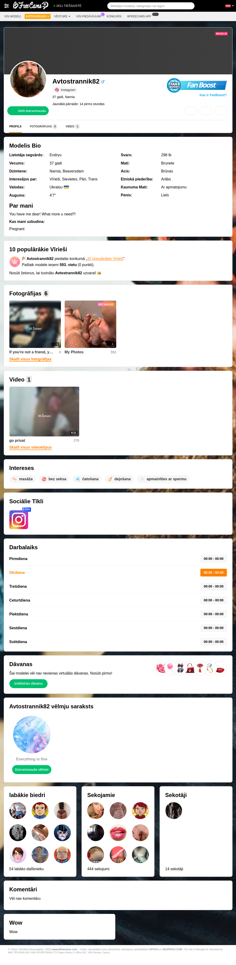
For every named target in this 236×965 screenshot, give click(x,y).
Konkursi (114, 16)
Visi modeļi (12, 16)
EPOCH (154, 949)
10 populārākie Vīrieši (105, 259)
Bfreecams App (140, 16)
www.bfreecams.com (64, 949)
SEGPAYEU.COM (172, 949)
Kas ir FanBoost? (213, 95)
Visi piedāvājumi (89, 16)
